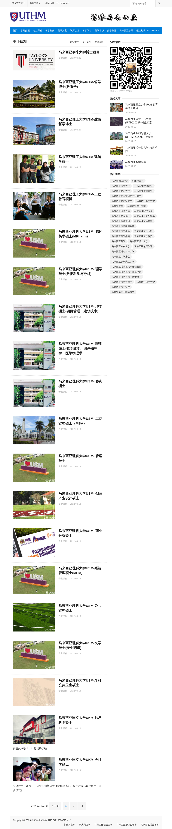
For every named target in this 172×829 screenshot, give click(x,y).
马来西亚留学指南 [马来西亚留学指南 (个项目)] (121, 236)
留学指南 (49, 30)
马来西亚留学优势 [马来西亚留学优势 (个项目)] (143, 236)
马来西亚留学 (18, 3)
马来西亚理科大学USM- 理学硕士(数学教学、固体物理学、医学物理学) (80, 348)
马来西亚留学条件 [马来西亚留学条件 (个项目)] (121, 231)
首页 (15, 30)
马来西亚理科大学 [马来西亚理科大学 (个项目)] (121, 211)
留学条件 (111, 30)
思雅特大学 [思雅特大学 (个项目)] (137, 180)
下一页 (55, 806)
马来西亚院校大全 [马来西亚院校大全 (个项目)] (143, 211)
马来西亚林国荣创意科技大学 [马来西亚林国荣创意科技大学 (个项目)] (126, 196)
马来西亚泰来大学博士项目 (79, 52)
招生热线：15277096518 (57, 3)
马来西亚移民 (126, 30)
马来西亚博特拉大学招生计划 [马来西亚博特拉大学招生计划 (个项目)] (126, 271)
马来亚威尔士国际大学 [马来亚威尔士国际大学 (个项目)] (123, 292)
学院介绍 (25, 30)
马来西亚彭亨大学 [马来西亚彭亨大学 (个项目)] (146, 201)
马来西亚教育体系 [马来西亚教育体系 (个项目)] (143, 246)
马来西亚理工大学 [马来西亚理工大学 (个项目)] (136, 206)
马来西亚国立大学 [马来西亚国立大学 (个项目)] (146, 282)
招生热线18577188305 (147, 30)
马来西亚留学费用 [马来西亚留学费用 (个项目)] (121, 221)
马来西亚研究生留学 (126, 824)
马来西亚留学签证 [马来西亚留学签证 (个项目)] (143, 221)
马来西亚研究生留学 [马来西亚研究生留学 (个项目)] (144, 216)
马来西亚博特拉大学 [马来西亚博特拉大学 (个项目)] (122, 282)
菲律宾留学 (35, 3)
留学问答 (87, 30)
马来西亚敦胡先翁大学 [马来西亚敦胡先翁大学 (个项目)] (123, 261)
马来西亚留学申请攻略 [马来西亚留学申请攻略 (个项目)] (123, 226)
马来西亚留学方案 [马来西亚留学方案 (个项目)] (143, 231)
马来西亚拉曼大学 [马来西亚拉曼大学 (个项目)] (121, 185)
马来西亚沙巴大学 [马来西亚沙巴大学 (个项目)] (143, 185)
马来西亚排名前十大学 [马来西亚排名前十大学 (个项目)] (123, 251)
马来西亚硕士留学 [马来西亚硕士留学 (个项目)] (139, 241)
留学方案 (62, 30)
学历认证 (74, 30)
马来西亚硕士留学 (103, 824)
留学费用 (74, 41)
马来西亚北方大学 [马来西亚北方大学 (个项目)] (121, 191)
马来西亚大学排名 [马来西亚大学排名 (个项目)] (121, 256)
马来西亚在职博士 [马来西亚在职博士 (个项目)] (121, 216)
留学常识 (99, 30)
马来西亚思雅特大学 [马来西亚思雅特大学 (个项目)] (122, 201)
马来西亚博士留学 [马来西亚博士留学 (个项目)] (121, 287)
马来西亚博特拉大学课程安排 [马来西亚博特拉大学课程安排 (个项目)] (126, 266)
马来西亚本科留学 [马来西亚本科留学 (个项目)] (121, 246)
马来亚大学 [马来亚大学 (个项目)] (117, 206)
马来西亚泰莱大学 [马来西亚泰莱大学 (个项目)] (143, 191)
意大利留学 (84, 824)
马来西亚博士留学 (150, 824)
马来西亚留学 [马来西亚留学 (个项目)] (118, 241)
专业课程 (37, 30)
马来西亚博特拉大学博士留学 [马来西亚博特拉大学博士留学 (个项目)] (126, 276)
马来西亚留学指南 (135, 162)
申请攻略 (99, 41)
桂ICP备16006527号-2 (59, 820)
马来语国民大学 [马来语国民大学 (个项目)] (120, 180)
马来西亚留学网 (39, 820)
